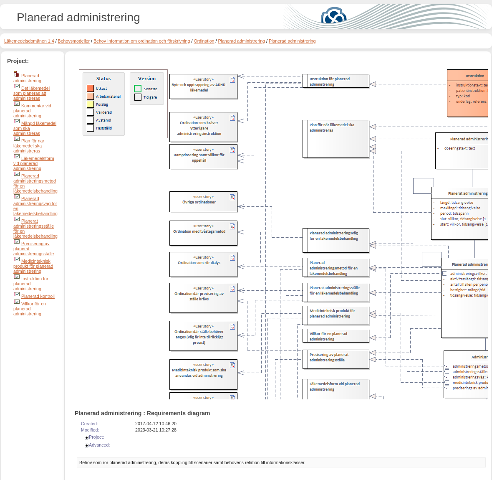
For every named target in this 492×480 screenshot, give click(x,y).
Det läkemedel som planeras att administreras (31, 93)
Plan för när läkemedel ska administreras (28, 145)
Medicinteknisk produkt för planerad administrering (33, 266)
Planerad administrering (241, 40)
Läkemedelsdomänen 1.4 (29, 40)
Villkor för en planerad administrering (29, 308)
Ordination (204, 40)
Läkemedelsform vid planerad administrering (33, 163)
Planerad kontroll (38, 296)
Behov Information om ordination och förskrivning (141, 40)
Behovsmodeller (74, 40)
